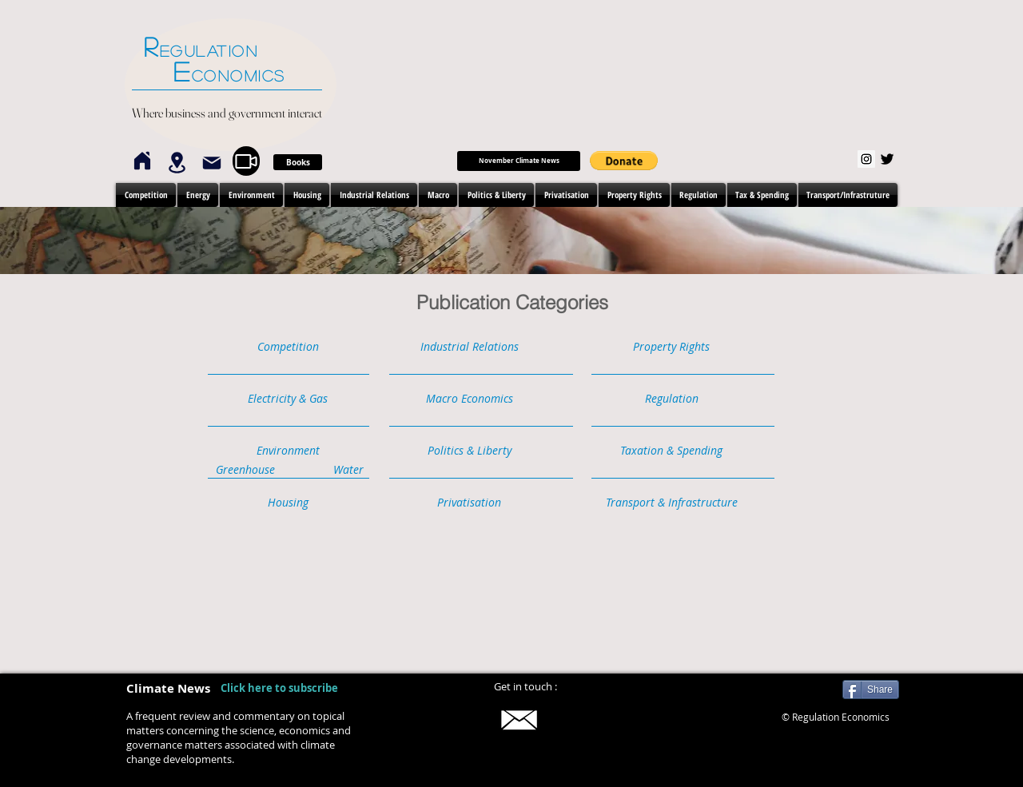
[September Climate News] (518, 161)
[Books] (297, 162)
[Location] (176, 162)
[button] (624, 160)
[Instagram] (866, 159)
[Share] (870, 689)
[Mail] (211, 163)
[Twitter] (887, 159)
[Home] (142, 160)
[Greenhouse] (245, 470)
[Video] (246, 161)
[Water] (348, 470)
